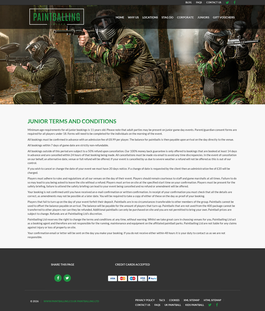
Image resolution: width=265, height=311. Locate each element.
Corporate (185, 17)
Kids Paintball (194, 304)
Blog (189, 2)
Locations (150, 17)
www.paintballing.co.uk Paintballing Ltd (71, 301)
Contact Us (213, 2)
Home (120, 17)
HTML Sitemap (212, 300)
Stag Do (167, 17)
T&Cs (162, 300)
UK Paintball (173, 304)
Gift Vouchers (224, 17)
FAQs (199, 2)
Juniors (203, 17)
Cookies (174, 300)
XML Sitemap (191, 300)
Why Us (133, 17)
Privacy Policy (145, 300)
